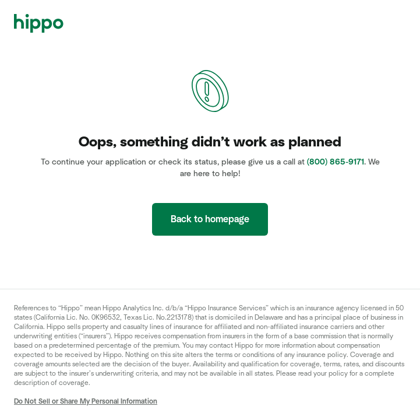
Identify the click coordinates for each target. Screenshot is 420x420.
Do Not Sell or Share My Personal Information (85, 401)
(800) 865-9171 (335, 162)
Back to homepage (210, 219)
